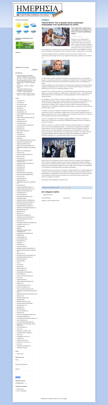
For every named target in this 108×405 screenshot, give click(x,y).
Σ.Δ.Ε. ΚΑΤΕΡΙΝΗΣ (21, 310)
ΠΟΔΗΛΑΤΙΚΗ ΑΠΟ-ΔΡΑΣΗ (23, 303)
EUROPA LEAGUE (21, 340)
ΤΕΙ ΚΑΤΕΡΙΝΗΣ (21, 327)
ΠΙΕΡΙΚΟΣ (19, 299)
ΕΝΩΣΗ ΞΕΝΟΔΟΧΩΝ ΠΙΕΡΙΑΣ (24, 189)
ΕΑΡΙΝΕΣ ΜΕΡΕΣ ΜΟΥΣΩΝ (23, 154)
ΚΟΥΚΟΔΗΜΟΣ (20, 237)
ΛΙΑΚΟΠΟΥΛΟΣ (21, 246)
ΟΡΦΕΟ (18, 283)
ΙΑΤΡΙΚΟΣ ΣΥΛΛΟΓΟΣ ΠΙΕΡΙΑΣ (24, 217)
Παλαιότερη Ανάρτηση (87, 197)
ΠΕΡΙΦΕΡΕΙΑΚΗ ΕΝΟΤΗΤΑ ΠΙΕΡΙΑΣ (26, 294)
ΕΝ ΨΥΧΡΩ (19, 185)
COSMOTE (19, 338)
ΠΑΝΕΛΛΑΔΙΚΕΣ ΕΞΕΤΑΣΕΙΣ (24, 289)
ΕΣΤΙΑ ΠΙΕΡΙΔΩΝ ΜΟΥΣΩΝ (23, 204)
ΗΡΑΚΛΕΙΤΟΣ (20, 211)
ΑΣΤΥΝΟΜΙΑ (20, 123)
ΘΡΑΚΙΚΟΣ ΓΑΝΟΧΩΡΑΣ (23, 215)
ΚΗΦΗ (18, 228)
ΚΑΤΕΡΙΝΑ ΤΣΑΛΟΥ (22, 224)
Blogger (65, 398)
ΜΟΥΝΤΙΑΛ (20, 253)
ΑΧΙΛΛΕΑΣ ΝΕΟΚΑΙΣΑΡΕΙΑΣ (24, 125)
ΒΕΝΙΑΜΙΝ (19, 128)
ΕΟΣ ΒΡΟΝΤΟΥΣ (21, 192)
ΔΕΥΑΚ (18, 138)
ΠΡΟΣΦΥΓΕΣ (20, 309)
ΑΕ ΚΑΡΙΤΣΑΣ (20, 104)
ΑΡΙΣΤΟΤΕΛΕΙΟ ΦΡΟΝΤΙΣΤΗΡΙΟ (25, 117)
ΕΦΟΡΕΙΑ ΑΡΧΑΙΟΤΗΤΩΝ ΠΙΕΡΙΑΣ (25, 207)
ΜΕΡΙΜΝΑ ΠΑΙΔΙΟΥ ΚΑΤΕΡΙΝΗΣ (25, 248)
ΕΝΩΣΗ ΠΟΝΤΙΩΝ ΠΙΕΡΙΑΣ (23, 190)
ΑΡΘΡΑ (18, 115)
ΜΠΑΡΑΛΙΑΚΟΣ (21, 259)
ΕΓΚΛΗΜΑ (19, 158)
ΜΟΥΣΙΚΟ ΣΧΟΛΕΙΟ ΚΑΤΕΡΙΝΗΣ (25, 255)
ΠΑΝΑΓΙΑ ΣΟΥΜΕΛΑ (22, 287)
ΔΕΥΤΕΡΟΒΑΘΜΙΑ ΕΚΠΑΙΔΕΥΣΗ (25, 140)
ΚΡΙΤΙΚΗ (19, 242)
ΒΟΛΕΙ (18, 132)
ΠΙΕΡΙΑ (18, 296)
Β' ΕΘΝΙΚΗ (19, 127)
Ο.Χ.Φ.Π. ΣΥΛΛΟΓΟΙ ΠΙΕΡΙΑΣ (24, 275)
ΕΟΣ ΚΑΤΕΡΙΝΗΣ (21, 194)
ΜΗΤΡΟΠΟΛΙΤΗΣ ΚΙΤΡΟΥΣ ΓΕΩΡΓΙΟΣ (26, 250)
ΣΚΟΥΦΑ (19, 312)
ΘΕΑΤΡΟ (19, 213)
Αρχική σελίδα (66, 197)
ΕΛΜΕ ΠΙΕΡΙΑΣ (20, 178)
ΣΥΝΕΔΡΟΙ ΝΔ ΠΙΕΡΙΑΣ (22, 316)
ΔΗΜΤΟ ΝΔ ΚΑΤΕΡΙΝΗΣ (23, 150)
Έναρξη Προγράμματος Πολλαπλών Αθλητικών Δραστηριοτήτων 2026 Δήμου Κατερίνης (26, 77)
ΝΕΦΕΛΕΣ (19, 266)
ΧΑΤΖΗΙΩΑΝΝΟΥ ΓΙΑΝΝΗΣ (24, 332)
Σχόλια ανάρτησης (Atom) (53, 200)
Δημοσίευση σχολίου (48, 194)
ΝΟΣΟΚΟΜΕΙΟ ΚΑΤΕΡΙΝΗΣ (23, 272)
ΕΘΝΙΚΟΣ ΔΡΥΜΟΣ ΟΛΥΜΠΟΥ (24, 163)
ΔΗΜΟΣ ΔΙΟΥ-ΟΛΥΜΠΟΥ (23, 142)
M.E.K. (18, 344)
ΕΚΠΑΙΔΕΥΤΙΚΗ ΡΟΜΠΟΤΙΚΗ (24, 174)
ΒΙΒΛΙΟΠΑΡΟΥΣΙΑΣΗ (22, 130)
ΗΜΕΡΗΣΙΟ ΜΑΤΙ (21, 209)
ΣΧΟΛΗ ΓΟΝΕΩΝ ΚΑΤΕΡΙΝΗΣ (24, 322)
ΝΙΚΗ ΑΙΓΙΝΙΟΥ (21, 268)
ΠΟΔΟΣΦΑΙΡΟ (20, 305)
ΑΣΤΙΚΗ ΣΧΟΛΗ (21, 121)
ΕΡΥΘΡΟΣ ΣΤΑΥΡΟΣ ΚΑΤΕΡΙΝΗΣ (25, 202)
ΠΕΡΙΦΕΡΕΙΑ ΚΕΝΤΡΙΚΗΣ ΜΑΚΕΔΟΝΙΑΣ (27, 290)
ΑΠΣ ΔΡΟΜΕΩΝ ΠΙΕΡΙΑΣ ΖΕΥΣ (24, 113)
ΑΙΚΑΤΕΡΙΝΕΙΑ (20, 112)
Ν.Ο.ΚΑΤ (19, 264)
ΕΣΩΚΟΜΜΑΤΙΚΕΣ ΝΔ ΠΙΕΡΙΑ (24, 205)
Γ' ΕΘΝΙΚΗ (19, 134)
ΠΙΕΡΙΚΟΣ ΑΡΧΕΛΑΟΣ (22, 301)
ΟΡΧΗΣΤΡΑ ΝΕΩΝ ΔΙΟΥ (23, 285)
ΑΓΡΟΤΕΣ (19, 102)
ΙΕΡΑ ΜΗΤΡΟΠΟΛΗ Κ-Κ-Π (23, 219)
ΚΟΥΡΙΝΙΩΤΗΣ (20, 240)
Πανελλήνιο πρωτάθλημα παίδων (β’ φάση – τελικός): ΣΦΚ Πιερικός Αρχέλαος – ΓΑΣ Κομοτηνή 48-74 (26, 81)
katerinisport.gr (20, 389)
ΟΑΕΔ (18, 277)
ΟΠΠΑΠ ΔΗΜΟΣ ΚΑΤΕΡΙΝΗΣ (24, 281)
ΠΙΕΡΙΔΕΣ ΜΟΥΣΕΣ (21, 297)
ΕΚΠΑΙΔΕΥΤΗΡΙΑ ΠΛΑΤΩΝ (23, 172)
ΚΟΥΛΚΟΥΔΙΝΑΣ (21, 239)
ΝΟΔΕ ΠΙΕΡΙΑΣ (20, 270)
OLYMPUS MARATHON (23, 345)
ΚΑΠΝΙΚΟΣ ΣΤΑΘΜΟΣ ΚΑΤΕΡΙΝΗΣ (25, 222)
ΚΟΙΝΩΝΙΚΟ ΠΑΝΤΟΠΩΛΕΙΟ (24, 233)
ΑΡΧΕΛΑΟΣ (20, 119)
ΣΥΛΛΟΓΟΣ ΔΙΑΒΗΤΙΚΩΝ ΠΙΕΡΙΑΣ (25, 314)
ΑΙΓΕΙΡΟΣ (19, 108)
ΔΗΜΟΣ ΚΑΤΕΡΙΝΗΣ (22, 143)
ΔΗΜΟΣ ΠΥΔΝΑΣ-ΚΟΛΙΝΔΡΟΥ (24, 145)
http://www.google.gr (21, 390)
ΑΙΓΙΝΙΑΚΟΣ (20, 110)
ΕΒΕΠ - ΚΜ (19, 156)
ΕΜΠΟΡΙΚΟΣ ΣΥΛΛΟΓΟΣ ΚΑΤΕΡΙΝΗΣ (26, 182)
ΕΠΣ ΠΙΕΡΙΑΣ (20, 198)
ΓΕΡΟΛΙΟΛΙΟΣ (20, 136)
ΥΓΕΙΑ (18, 329)
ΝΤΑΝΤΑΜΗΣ (20, 274)
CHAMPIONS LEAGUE (22, 336)
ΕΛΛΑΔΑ (19, 176)
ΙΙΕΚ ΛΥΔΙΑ (19, 220)
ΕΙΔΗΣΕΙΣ (19, 165)
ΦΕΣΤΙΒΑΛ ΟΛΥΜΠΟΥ (22, 330)
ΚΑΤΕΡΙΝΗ (19, 226)
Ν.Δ (18, 262)
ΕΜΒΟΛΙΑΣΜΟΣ (21, 180)
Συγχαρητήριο (20, 85)
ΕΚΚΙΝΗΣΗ (19, 169)
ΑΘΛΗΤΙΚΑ (20, 106)
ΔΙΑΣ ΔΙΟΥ (19, 152)
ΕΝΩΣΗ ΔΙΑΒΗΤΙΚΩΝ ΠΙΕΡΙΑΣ (24, 187)
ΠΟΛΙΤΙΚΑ (19, 307)
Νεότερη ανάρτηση (46, 197)
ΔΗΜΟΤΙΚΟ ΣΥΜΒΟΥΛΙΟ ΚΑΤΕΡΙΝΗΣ (26, 147)
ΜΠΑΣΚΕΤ (19, 260)
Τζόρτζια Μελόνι (84, 39)
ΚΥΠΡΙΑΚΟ (19, 244)
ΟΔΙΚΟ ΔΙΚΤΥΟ (20, 279)
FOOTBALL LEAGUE (22, 342)
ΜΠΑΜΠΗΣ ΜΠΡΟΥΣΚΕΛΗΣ (24, 257)
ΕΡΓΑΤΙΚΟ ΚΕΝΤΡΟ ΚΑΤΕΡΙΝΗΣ (25, 200)
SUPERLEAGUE (21, 347)
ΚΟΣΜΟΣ (19, 235)
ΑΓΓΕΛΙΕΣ (19, 100)
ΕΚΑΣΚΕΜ (19, 167)
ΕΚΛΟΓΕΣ (19, 170)
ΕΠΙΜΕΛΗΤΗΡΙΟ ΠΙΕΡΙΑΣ (23, 196)
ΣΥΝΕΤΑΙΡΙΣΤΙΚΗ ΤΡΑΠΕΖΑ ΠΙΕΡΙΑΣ (26, 318)
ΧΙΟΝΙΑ (19, 334)
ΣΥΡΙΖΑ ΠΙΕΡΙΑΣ (21, 320)
